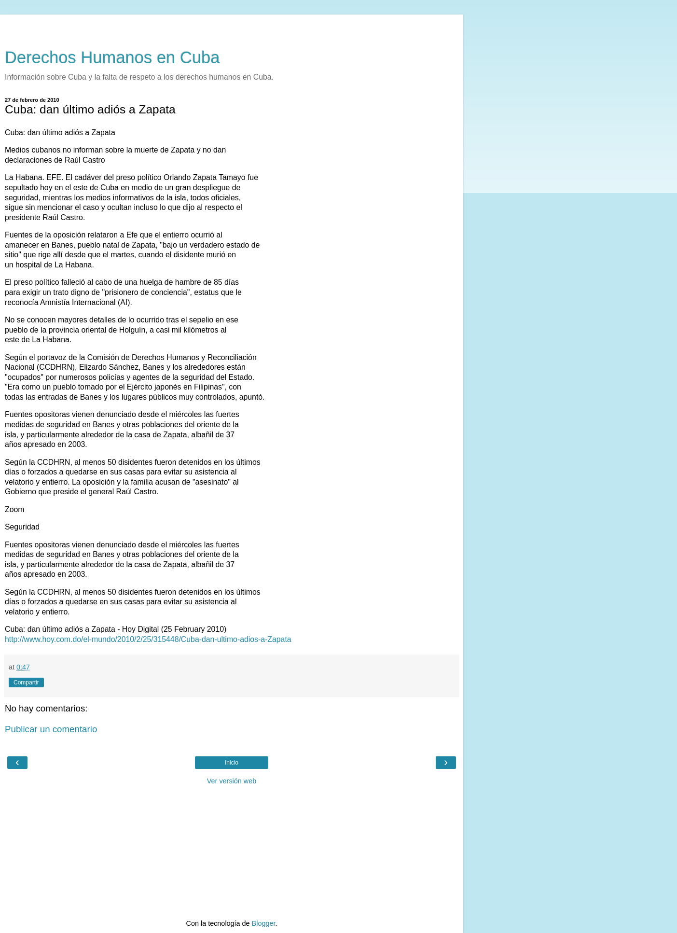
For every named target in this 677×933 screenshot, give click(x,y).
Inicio (231, 762)
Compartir (26, 682)
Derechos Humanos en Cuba (112, 57)
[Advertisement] (231, 26)
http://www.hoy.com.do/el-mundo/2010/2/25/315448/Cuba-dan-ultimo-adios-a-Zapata (148, 639)
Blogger (264, 923)
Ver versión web (231, 781)
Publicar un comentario (51, 729)
